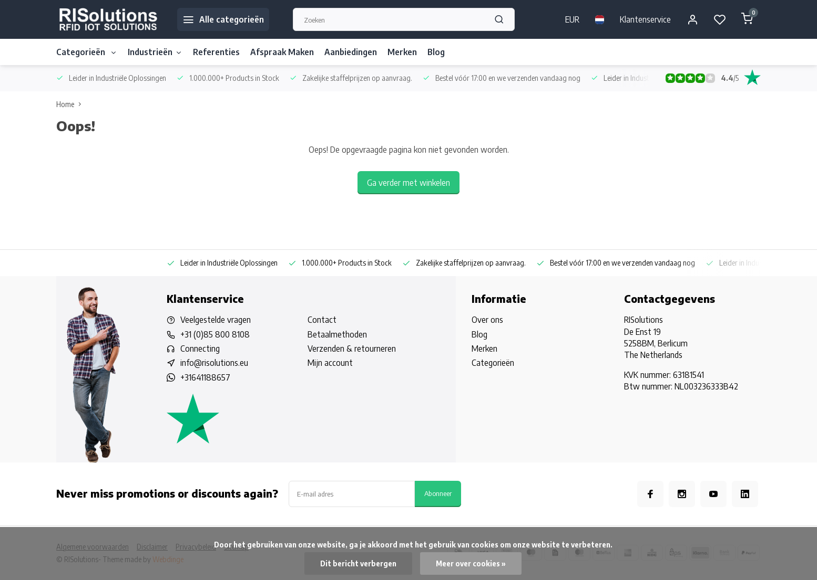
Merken (402, 52)
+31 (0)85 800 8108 (215, 334)
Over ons (487, 319)
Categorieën (86, 52)
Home (71, 104)
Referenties (216, 52)
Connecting (200, 348)
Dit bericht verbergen (358, 563)
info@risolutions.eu (214, 362)
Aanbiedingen (350, 52)
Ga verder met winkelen (408, 182)
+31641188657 (205, 377)
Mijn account (330, 362)
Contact (322, 319)
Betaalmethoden (337, 334)
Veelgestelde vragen (215, 319)
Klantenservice (645, 19)
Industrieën (155, 52)
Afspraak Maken (282, 52)
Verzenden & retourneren (352, 348)
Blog (436, 52)
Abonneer (438, 493)
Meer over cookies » (471, 563)
